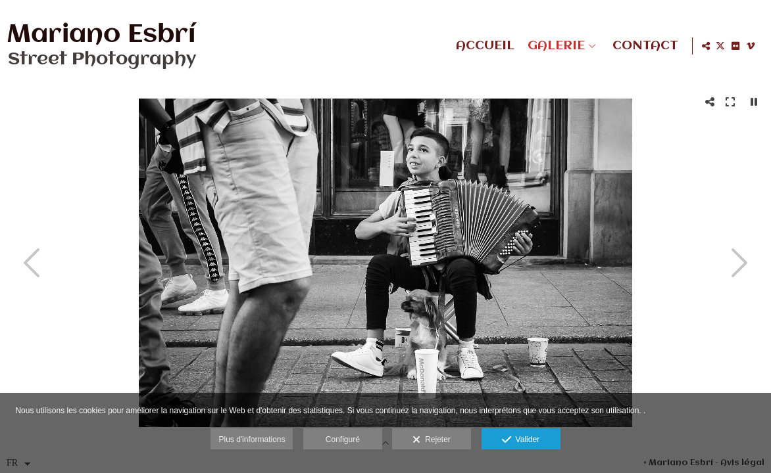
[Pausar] (753, 102)
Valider (520, 440)
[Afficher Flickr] (735, 46)
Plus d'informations (251, 439)
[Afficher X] (720, 46)
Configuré (343, 439)
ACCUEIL (482, 46)
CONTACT (643, 46)
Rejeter (431, 440)
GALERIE (553, 46)
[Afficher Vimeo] (750, 46)
